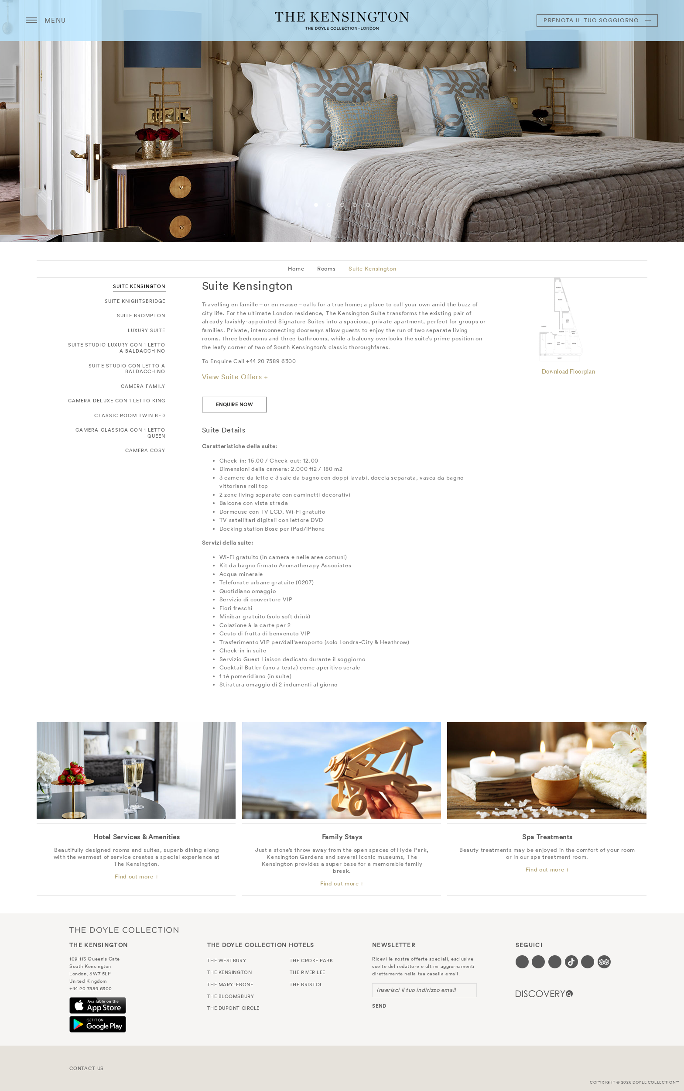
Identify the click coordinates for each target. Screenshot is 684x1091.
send (379, 1005)
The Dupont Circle (233, 1008)
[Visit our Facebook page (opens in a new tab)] (522, 961)
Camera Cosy (145, 450)
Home (296, 268)
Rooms (326, 268)
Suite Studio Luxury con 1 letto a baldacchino (117, 347)
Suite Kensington (372, 268)
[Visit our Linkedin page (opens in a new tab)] (587, 961)
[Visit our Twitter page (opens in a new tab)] (538, 961)
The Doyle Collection (123, 929)
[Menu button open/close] (31, 20)
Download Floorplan (568, 371)
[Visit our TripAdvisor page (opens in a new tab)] (604, 961)
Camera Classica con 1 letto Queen (120, 432)
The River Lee (307, 972)
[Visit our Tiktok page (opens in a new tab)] (571, 961)
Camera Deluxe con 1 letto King (117, 400)
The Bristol (306, 984)
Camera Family (143, 386)
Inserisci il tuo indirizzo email (416, 990)
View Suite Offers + (235, 376)
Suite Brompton (141, 315)
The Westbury (226, 960)
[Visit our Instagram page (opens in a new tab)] (554, 961)
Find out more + (136, 876)
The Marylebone (230, 984)
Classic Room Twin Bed (129, 415)
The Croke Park (311, 960)
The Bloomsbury (230, 996)
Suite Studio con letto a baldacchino (127, 368)
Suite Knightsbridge (135, 301)
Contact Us (86, 1068)
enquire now (234, 404)
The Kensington (342, 20)
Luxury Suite (147, 330)
